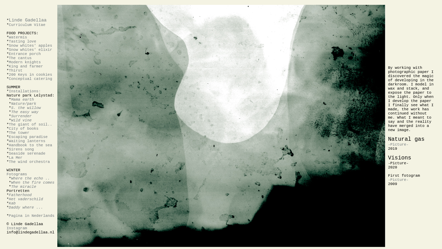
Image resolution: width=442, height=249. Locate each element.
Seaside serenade (27, 153)
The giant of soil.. (30, 124)
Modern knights (25, 62)
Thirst (16, 70)
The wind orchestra (29, 162)
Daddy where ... (26, 207)
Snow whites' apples (30, 46)
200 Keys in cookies (30, 75)
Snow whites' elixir (30, 50)
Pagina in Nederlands (32, 216)
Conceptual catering (30, 79)
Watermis (18, 37)
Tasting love (22, 41)
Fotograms (17, 174)
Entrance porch (25, 54)
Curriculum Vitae (27, 25)
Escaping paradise (28, 137)
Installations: (25, 91)
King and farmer (26, 66)
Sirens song (21, 149)
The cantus (20, 58)
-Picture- (398, 144)
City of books (24, 129)
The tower (19, 133)
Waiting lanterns (27, 141)
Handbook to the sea (30, 145)
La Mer (16, 158)
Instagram (17, 228)
